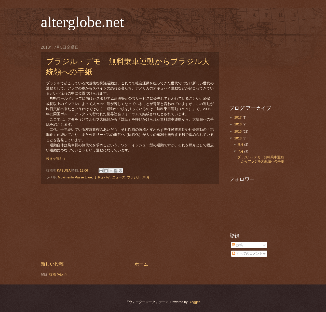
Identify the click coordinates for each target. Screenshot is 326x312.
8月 (241, 144)
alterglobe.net (82, 22)
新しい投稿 (52, 264)
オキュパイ (102, 177)
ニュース (118, 177)
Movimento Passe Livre (75, 177)
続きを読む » (55, 159)
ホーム (141, 264)
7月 (241, 151)
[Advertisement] (130, 223)
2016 (238, 124)
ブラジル (133, 177)
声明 (145, 177)
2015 (238, 131)
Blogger (194, 302)
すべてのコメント (247, 253)
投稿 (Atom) (57, 274)
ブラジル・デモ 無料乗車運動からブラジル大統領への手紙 (260, 159)
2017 (238, 117)
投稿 (237, 245)
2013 (238, 138)
